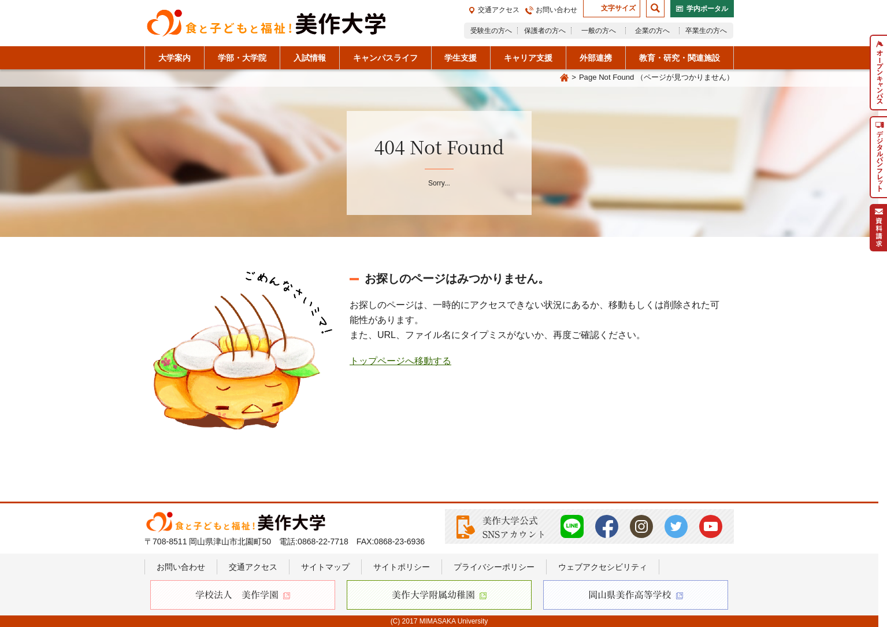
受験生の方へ (491, 31)
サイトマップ (325, 567)
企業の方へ (652, 31)
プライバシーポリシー (494, 567)
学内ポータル (707, 9)
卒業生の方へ (706, 31)
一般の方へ (598, 31)
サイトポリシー (401, 567)
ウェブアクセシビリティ (602, 567)
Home (564, 78)
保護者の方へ (545, 31)
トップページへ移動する (400, 361)
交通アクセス (498, 10)
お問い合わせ (556, 10)
